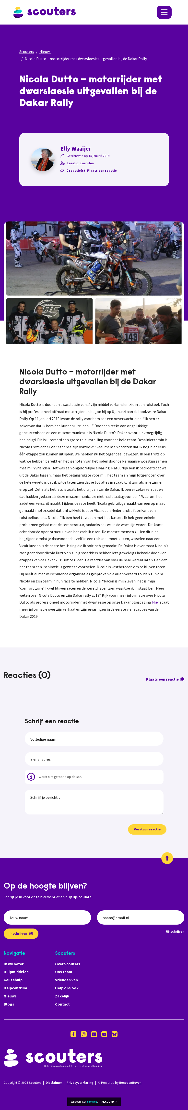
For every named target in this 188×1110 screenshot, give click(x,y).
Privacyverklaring (80, 1083)
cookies (92, 1101)
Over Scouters (67, 963)
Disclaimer (54, 1083)
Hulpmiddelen (16, 971)
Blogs (9, 1004)
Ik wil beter (14, 963)
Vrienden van (66, 979)
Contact (62, 1004)
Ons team (63, 971)
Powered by (119, 1083)
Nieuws (45, 51)
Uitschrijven (175, 931)
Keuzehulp (13, 979)
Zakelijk (62, 996)
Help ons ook (67, 987)
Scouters (26, 51)
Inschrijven (21, 933)
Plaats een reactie (102, 170)
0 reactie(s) (76, 170)
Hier (155, 602)
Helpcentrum (15, 987)
